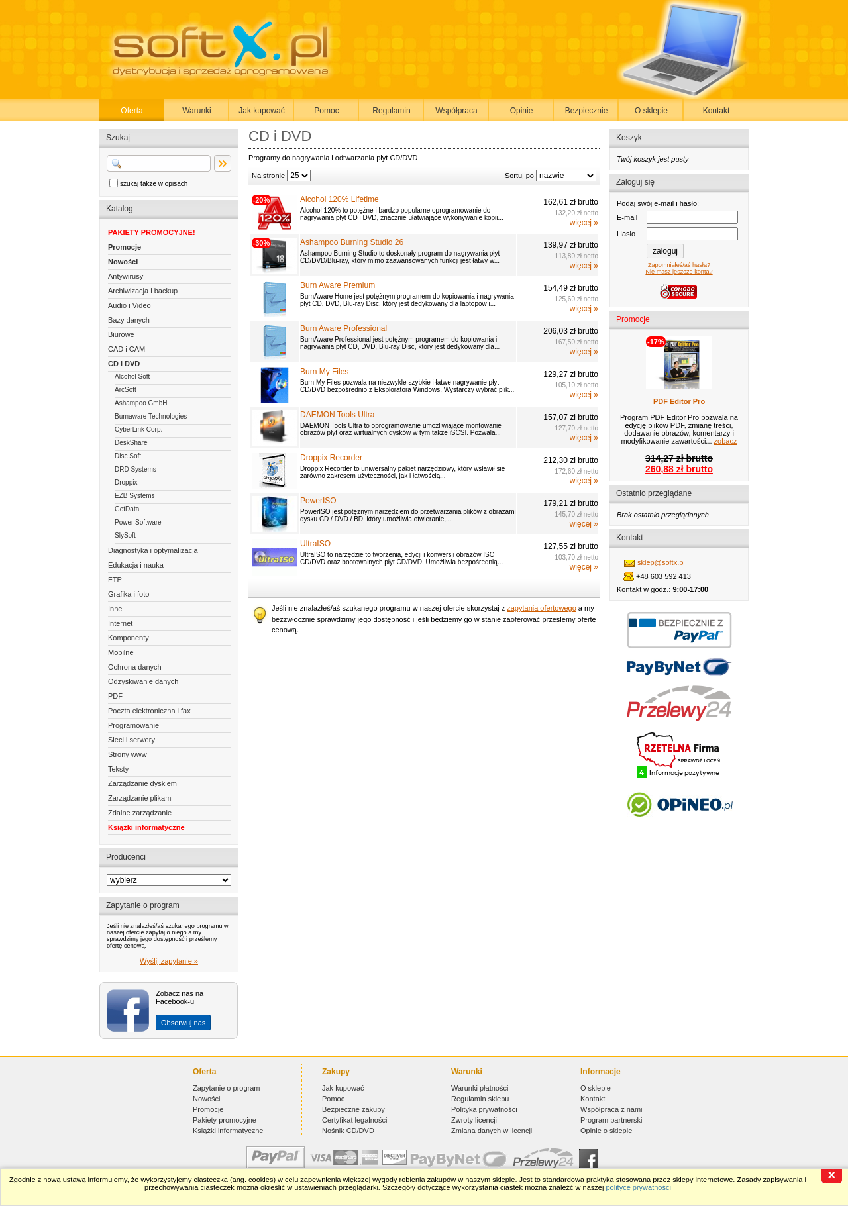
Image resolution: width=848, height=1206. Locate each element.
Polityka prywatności (484, 1109)
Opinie (521, 110)
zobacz (725, 441)
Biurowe (121, 334)
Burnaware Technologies (151, 416)
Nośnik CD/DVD (348, 1130)
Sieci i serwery (131, 740)
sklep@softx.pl (661, 562)
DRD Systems (135, 469)
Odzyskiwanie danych (143, 681)
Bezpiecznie (586, 110)
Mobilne (121, 652)
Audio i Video (129, 305)
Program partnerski (611, 1120)
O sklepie (651, 110)
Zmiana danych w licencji (491, 1130)
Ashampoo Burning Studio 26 (351, 242)
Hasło (626, 234)
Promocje (124, 247)
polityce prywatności (638, 1187)
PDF (115, 696)
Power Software (138, 522)
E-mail (627, 217)
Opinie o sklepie (606, 1130)
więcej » (584, 222)
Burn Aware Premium (337, 285)
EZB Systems (135, 495)
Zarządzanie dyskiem (142, 783)
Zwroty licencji (474, 1120)
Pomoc (326, 110)
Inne (115, 609)
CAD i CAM (126, 349)
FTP (115, 579)
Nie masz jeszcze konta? (678, 271)
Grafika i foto (128, 594)
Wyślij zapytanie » (169, 961)
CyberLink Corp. (138, 429)
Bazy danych (129, 320)
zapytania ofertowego (541, 608)
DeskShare (131, 442)
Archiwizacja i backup (143, 291)
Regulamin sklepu (480, 1099)
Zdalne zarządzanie (140, 813)
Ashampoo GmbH (141, 403)
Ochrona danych (135, 667)
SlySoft (125, 535)
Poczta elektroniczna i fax (149, 711)
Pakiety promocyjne (224, 1120)
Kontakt (716, 110)
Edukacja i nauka (136, 565)
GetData (127, 509)
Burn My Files (324, 371)
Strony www (127, 754)
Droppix (126, 482)
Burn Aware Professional (343, 328)
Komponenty (128, 638)
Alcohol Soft (132, 376)
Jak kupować (261, 110)
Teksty (118, 769)
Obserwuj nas (183, 1023)
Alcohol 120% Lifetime (339, 199)
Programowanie (133, 725)
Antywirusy (125, 276)
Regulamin (391, 110)
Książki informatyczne (146, 827)
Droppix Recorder (331, 457)
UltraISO (315, 543)
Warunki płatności (479, 1088)
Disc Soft (128, 456)
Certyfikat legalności (354, 1120)
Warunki (196, 110)
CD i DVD (124, 364)
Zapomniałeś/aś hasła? (679, 265)
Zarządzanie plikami (140, 798)
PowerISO (318, 500)
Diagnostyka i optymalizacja (153, 550)
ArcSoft (125, 389)
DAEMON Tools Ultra (337, 414)
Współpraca (456, 110)
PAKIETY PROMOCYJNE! (151, 232)
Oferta (131, 110)
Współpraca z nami (611, 1109)
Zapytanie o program (226, 1088)
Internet (120, 623)
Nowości (123, 262)
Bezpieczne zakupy (353, 1109)
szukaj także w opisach (153, 183)
